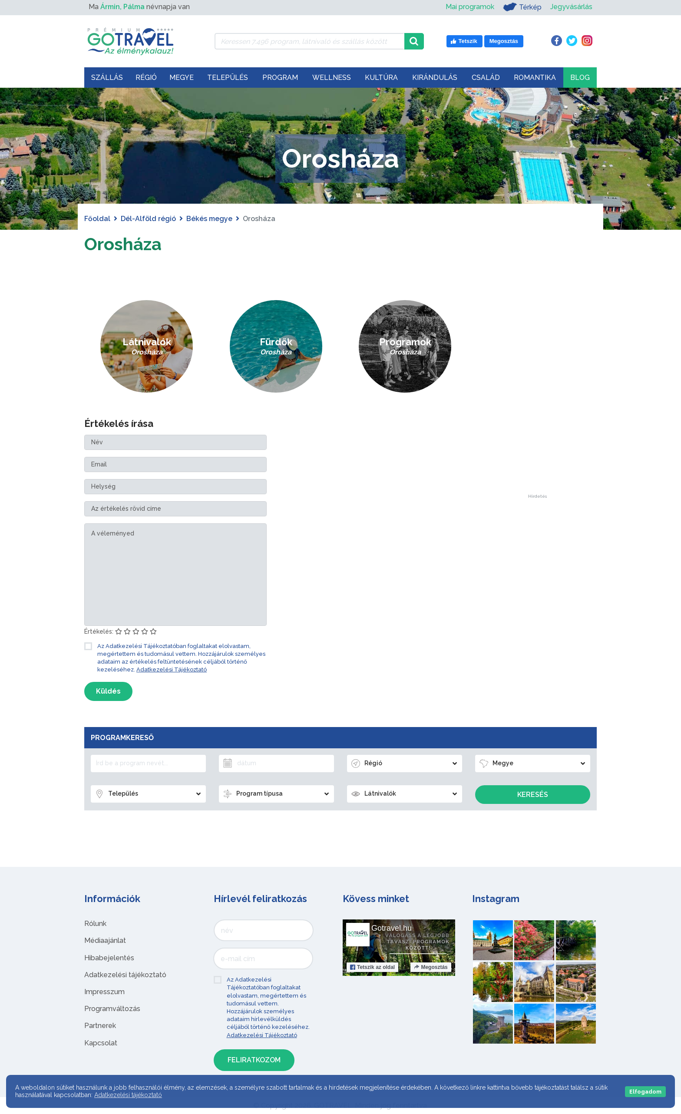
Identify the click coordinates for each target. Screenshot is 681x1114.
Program (280, 77)
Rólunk (95, 923)
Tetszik (372, 967)
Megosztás (430, 967)
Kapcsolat (100, 1043)
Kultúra (381, 77)
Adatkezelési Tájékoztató (171, 669)
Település (227, 77)
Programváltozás (112, 1009)
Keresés (532, 794)
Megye (181, 77)
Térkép (522, 7)
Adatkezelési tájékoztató (125, 975)
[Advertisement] (537, 364)
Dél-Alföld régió (148, 219)
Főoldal (97, 219)
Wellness (331, 77)
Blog (580, 77)
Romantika (535, 77)
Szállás (107, 77)
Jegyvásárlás (571, 7)
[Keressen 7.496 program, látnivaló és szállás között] (309, 41)
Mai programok (470, 7)
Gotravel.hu (391, 928)
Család (486, 77)
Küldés (108, 691)
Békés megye (209, 219)
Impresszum (104, 992)
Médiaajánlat (105, 940)
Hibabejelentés (109, 958)
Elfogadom (645, 1091)
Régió (146, 77)
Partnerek (100, 1025)
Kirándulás (434, 77)
